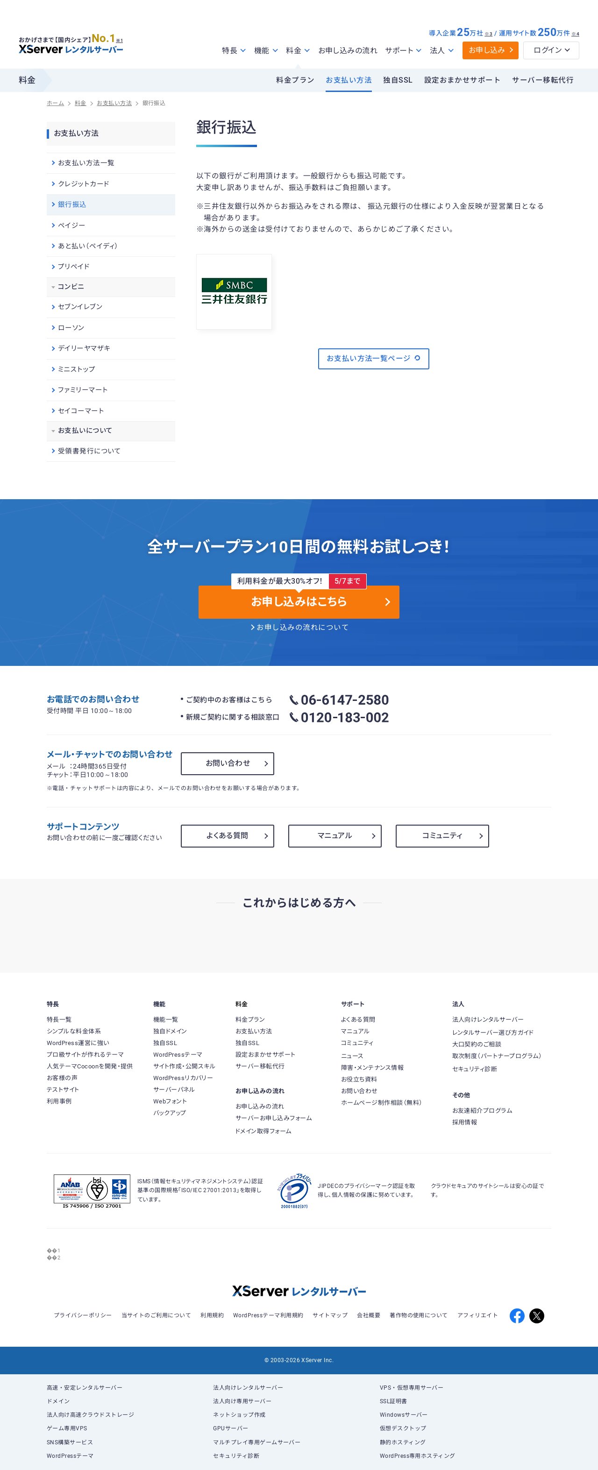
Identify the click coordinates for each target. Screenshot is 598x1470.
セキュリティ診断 (236, 1456)
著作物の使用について (419, 1315)
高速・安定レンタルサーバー (84, 1388)
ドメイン (58, 1401)
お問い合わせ (228, 763)
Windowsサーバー (404, 1415)
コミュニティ (442, 835)
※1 (124, 37)
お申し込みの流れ (348, 50)
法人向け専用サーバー (242, 1401)
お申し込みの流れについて (302, 627)
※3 (488, 33)
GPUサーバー (230, 1428)
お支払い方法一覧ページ (374, 358)
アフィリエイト (477, 1315)
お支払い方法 (349, 80)
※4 (575, 33)
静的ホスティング (403, 1442)
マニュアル (335, 835)
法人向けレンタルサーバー (248, 1388)
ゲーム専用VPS (67, 1428)
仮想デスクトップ (403, 1428)
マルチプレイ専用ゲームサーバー (256, 1442)
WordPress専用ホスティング (418, 1456)
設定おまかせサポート (462, 80)
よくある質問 (227, 835)
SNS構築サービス (70, 1442)
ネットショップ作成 (239, 1415)
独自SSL (398, 80)
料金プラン (295, 80)
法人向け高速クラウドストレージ (90, 1415)
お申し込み (487, 50)
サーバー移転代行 (543, 80)
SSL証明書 (393, 1401)
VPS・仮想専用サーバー (412, 1388)
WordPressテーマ (70, 1456)
